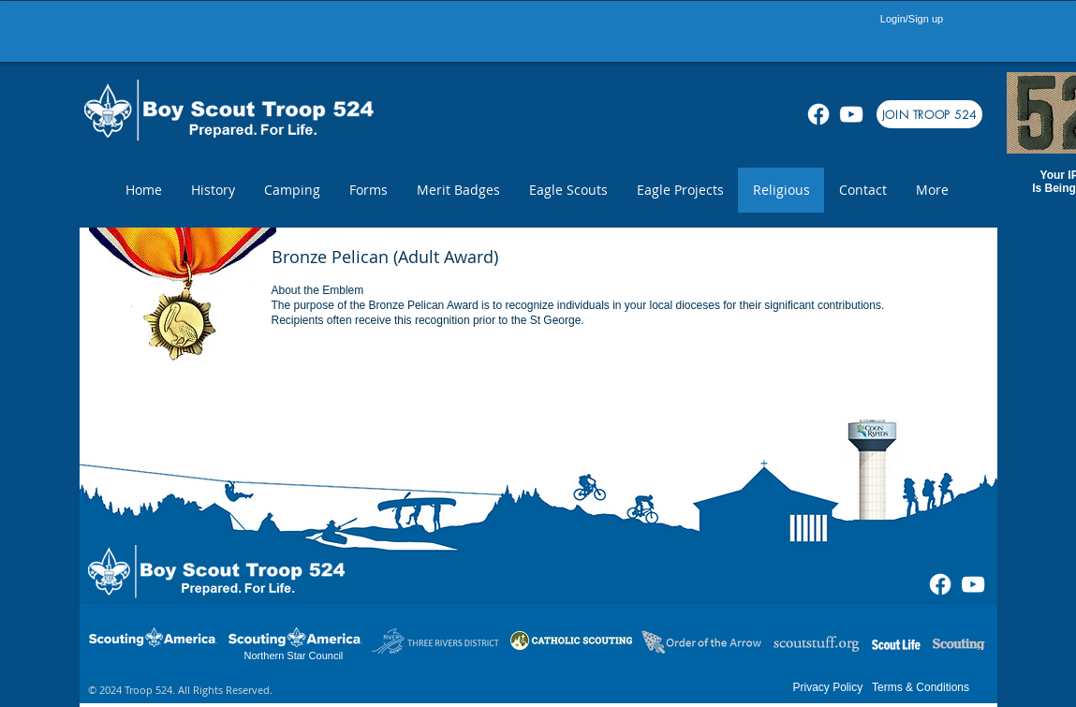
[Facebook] (818, 114)
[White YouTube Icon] (851, 114)
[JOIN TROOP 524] (929, 114)
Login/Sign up (911, 18)
